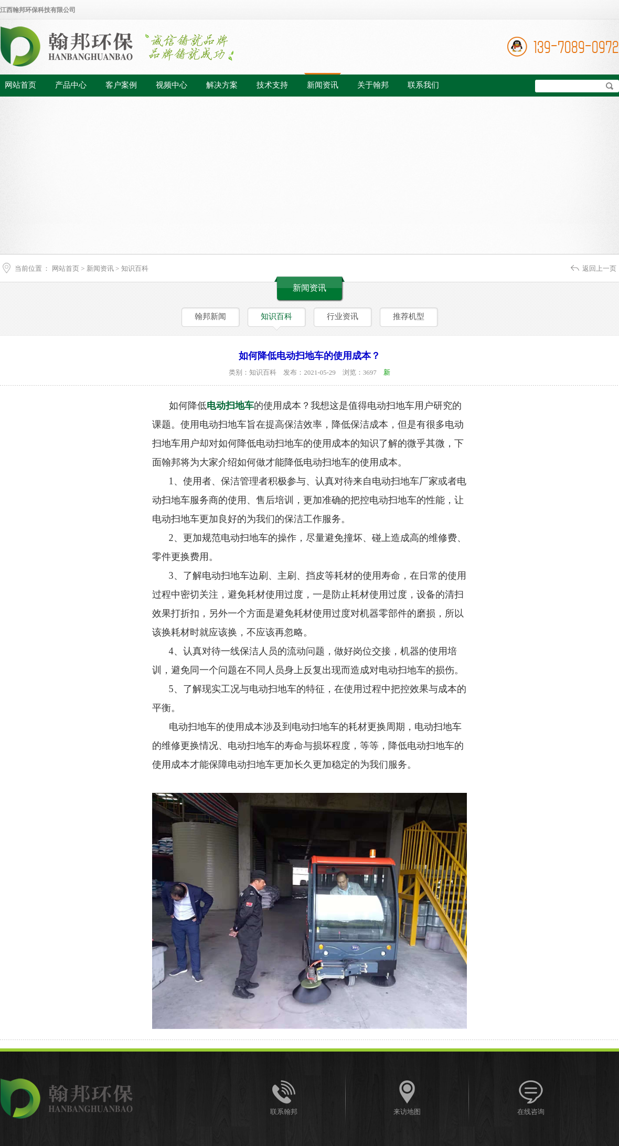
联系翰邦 (283, 1112)
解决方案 (222, 85)
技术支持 (272, 85)
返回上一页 (599, 268)
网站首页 (20, 85)
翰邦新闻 (210, 316)
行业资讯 (342, 316)
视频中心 (171, 85)
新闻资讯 (322, 85)
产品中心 (71, 85)
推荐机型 (408, 316)
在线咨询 (531, 1112)
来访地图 (407, 1112)
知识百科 (134, 268)
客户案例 (121, 85)
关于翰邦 (373, 85)
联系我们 (423, 85)
